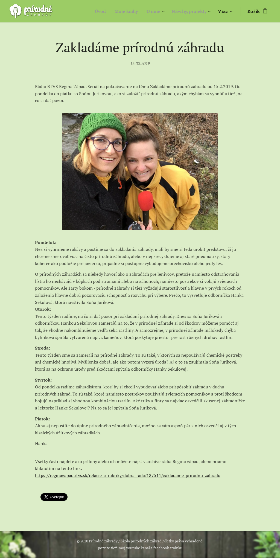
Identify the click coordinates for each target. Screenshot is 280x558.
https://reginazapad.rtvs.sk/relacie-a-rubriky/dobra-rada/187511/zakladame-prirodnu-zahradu (127, 475)
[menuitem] (95, 11)
